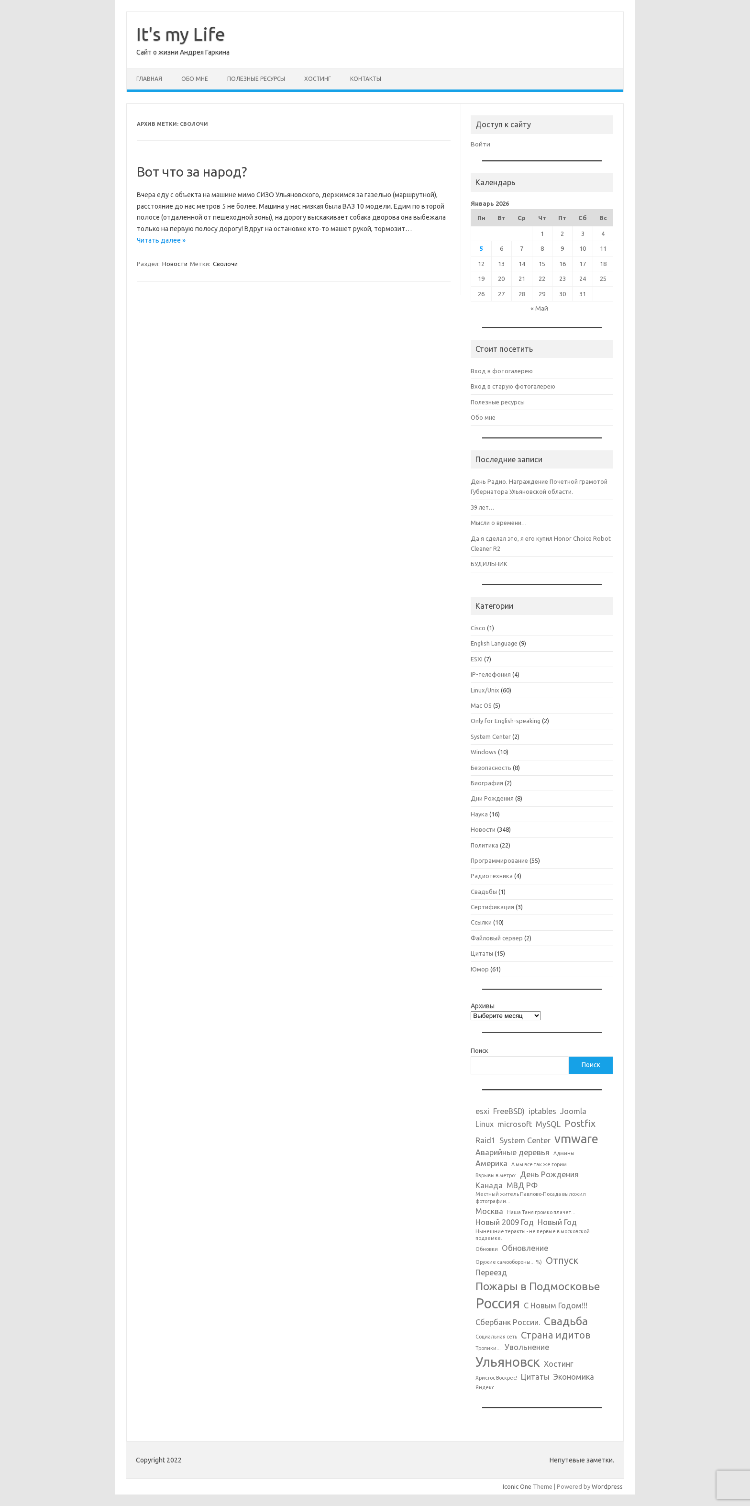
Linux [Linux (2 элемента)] (484, 1124)
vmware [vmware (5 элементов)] (576, 1139)
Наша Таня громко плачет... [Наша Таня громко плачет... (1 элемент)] (541, 1212)
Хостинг (317, 79)
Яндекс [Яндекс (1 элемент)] (484, 1387)
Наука (479, 814)
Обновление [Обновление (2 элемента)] (525, 1248)
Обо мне (194, 79)
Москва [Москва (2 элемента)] (489, 1211)
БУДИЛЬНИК (489, 563)
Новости (175, 263)
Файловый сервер (497, 938)
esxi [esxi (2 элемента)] (482, 1111)
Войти (480, 144)
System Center (491, 736)
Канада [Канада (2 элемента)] (489, 1185)
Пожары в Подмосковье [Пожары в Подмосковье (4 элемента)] (537, 1286)
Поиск (479, 1050)
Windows (483, 751)
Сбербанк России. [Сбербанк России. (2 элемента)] (507, 1322)
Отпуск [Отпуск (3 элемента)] (562, 1260)
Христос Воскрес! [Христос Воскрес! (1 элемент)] (496, 1378)
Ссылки (481, 922)
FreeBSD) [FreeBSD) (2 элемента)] (509, 1111)
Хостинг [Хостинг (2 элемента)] (559, 1364)
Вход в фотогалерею (502, 371)
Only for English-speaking (505, 720)
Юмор (480, 969)
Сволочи (225, 263)
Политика (484, 845)
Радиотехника (492, 875)
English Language (494, 643)
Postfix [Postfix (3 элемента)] (580, 1123)
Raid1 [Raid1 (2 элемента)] (485, 1140)
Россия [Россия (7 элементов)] (497, 1303)
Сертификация (492, 907)
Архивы (483, 1006)
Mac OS (481, 705)
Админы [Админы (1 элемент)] (563, 1153)
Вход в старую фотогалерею (513, 386)
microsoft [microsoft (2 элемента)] (514, 1124)
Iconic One (517, 1486)
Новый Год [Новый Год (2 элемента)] (557, 1222)
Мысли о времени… (499, 522)
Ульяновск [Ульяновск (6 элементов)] (507, 1361)
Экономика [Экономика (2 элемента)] (573, 1376)
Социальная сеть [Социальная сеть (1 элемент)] (496, 1336)
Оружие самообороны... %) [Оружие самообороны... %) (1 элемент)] (508, 1262)
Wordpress (607, 1486)
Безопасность (491, 767)
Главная (149, 79)
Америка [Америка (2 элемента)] (491, 1163)
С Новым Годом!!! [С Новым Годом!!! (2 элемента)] (555, 1305)
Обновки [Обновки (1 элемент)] (486, 1249)
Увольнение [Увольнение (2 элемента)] (527, 1347)
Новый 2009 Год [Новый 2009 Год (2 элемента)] (504, 1222)
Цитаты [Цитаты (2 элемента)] (535, 1376)
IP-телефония (491, 674)
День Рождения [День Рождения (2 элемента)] (549, 1174)
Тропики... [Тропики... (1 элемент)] (488, 1348)
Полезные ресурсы (256, 79)
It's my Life (180, 34)
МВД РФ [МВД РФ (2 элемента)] (522, 1185)
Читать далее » (161, 240)
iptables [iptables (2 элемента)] (542, 1111)
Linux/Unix (485, 690)
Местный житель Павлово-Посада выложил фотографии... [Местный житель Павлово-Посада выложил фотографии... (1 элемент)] (530, 1197)
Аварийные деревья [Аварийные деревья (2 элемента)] (512, 1152)
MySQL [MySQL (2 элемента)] (548, 1124)
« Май (539, 308)
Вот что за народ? (192, 171)
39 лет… (482, 507)
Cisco (478, 628)
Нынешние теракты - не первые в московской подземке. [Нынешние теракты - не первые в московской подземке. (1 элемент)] (532, 1234)
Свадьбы (484, 891)
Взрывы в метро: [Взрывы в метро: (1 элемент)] (495, 1175)
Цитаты (482, 953)
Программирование (499, 860)
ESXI (477, 659)
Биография (487, 783)
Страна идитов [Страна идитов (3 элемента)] (556, 1334)
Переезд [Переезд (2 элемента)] (491, 1272)
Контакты (365, 79)
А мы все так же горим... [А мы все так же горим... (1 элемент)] (541, 1164)
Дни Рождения (492, 798)
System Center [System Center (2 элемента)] (525, 1140)
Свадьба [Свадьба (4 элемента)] (566, 1321)
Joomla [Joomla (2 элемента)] (573, 1111)
